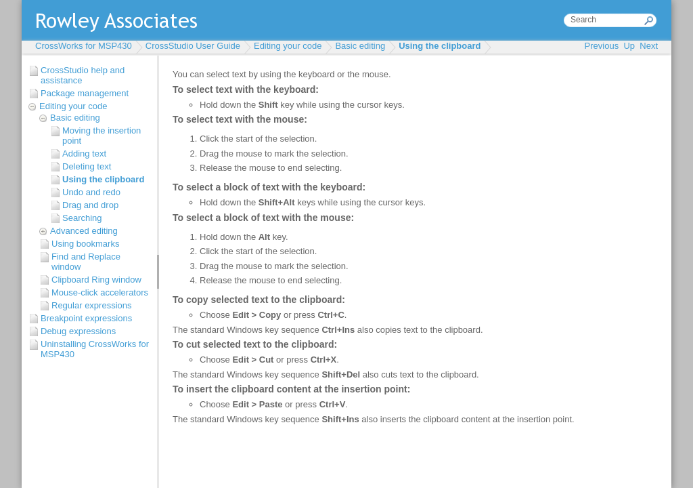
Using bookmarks (85, 244)
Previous (602, 46)
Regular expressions (91, 305)
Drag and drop (90, 205)
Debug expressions (78, 331)
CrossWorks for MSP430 (83, 46)
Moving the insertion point (101, 135)
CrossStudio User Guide (193, 46)
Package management (85, 93)
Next (649, 46)
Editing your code (287, 46)
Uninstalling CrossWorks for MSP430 (95, 349)
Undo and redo (91, 192)
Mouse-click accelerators (99, 292)
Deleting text (86, 166)
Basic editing (360, 46)
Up (629, 46)
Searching (82, 218)
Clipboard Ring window (96, 279)
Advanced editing (84, 231)
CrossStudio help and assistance (83, 75)
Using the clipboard (439, 46)
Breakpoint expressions (86, 318)
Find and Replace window (85, 261)
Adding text (84, 153)
